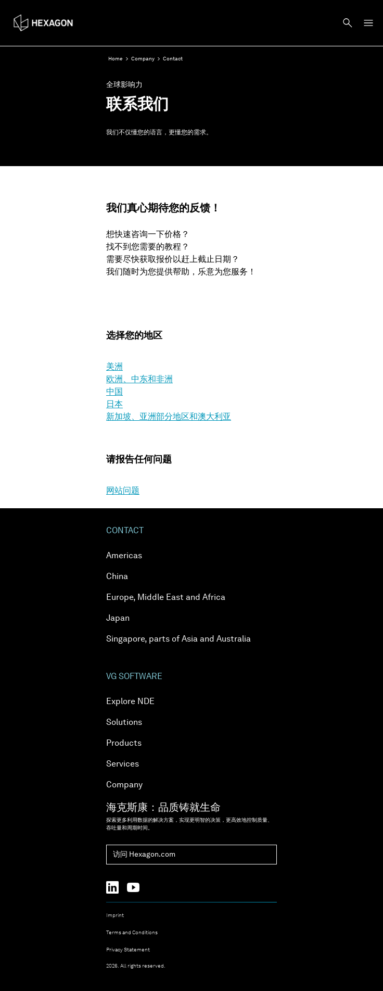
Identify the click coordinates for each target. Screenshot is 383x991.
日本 (114, 404)
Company (143, 58)
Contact (173, 58)
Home (115, 58)
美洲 (114, 367)
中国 (114, 392)
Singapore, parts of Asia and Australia (178, 639)
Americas (124, 556)
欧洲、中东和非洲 (139, 379)
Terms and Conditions (132, 932)
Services (122, 764)
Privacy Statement (128, 949)
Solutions (124, 723)
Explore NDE (130, 702)
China (117, 577)
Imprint (115, 915)
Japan (118, 618)
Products (124, 743)
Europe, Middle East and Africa (165, 598)
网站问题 (122, 491)
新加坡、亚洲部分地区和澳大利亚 (168, 417)
